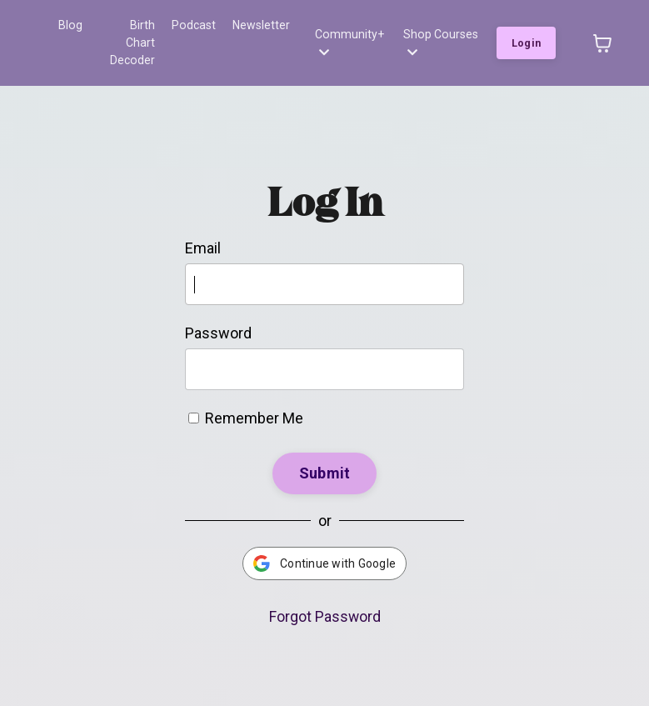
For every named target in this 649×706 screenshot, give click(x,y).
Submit (325, 455)
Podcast (194, 25)
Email (203, 230)
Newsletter (261, 25)
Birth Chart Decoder (127, 33)
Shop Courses (440, 33)
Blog (70, 25)
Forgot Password (324, 599)
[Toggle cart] (602, 34)
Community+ (349, 33)
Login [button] (526, 34)
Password (218, 315)
